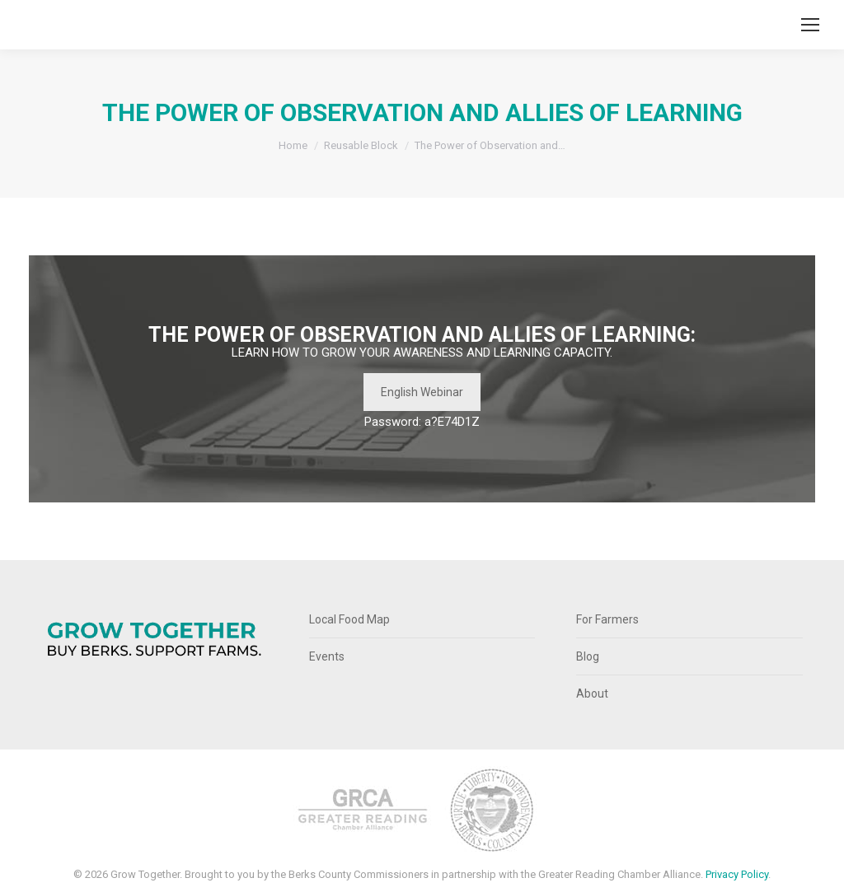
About (592, 693)
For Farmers (607, 619)
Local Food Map (349, 619)
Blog (587, 656)
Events (327, 656)
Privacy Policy (737, 874)
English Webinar (422, 392)
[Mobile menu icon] (810, 24)
